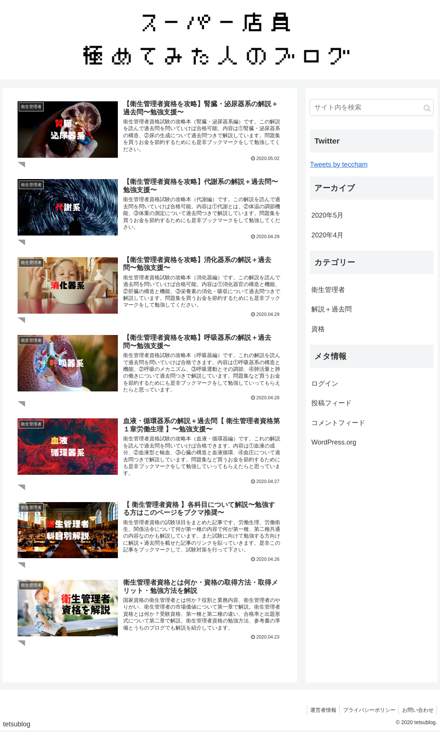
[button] (427, 108)
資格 (318, 329)
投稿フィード (331, 403)
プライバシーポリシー (367, 711)
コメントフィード (338, 423)
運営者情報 (320, 711)
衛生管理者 (328, 289)
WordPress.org (333, 442)
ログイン (324, 383)
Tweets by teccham (338, 164)
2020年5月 (327, 215)
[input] (372, 107)
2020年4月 (327, 235)
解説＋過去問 (331, 309)
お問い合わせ (417, 711)
